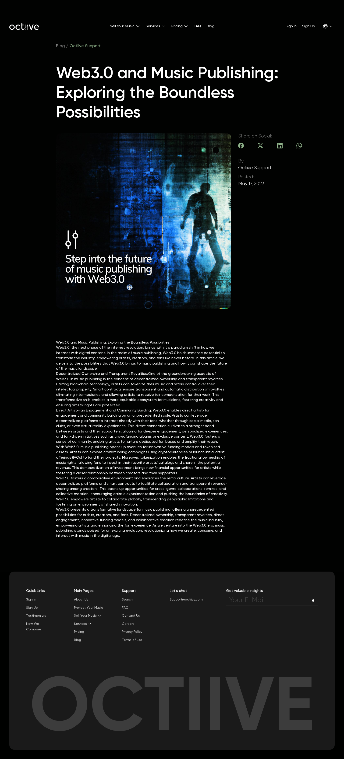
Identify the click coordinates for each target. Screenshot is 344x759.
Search (127, 599)
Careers (128, 623)
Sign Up (308, 26)
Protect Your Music (88, 607)
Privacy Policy (132, 631)
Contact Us (131, 615)
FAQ (197, 26)
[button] (125, 26)
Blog (210, 26)
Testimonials (36, 615)
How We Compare (33, 626)
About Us (81, 599)
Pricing (79, 631)
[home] (24, 26)
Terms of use (132, 640)
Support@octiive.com (186, 599)
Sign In (291, 26)
